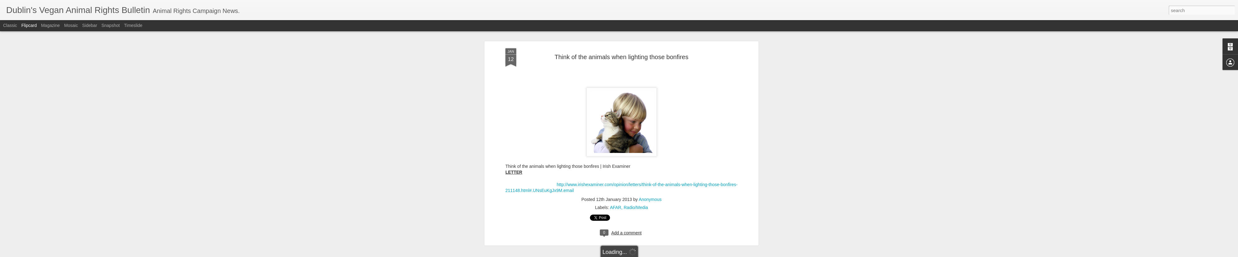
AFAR (615, 47)
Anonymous (650, 39)
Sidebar (89, 25)
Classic (10, 25)
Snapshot (111, 25)
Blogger (638, 253)
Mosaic (71, 25)
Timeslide (133, 25)
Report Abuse (656, 253)
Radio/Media (636, 47)
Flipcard (29, 25)
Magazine (50, 25)
